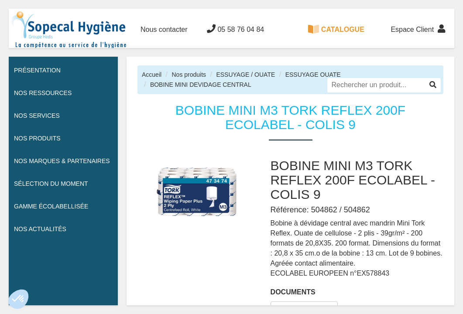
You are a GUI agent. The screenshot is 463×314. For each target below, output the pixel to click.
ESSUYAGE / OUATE (245, 74)
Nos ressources (43, 92)
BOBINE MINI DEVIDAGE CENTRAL (200, 84)
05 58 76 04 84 (235, 28)
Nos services (37, 115)
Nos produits (188, 74)
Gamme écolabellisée (51, 206)
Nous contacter (164, 29)
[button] (18, 299)
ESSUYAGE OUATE (313, 74)
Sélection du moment (51, 183)
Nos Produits (37, 138)
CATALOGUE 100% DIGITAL (336, 36)
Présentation (37, 70)
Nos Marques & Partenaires (62, 160)
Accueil (151, 74)
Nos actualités (40, 228)
